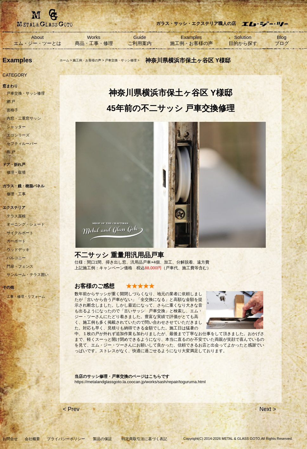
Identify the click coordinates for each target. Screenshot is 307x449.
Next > (267, 409)
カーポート (16, 241)
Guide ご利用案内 (140, 40)
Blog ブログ (282, 40)
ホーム (64, 60)
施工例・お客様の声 (87, 60)
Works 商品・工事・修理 (94, 40)
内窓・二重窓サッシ (24, 118)
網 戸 (11, 101)
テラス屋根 (16, 216)
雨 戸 (11, 152)
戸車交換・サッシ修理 (26, 93)
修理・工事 (16, 194)
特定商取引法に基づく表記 (144, 439)
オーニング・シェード (26, 224)
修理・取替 (16, 172)
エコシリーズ (18, 135)
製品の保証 (102, 439)
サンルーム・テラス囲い (28, 274)
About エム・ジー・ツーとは (37, 40)
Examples (17, 60)
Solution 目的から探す (243, 40)
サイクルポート (20, 233)
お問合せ (10, 439)
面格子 (12, 110)
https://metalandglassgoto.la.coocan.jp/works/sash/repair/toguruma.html (140, 381)
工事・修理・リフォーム (26, 296)
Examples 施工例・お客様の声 (191, 40)
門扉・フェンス (20, 266)
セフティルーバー (22, 143)
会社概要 (32, 439)
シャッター (16, 127)
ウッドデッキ (18, 249)
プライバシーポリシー (66, 439)
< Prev (71, 409)
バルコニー (16, 258)
